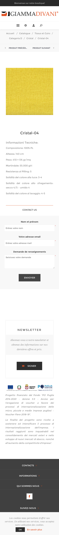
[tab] (29, 209)
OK (20, 529)
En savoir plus (34, 529)
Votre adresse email (29, 236)
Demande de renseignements (29, 251)
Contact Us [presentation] (29, 209)
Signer (31, 366)
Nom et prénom (29, 221)
